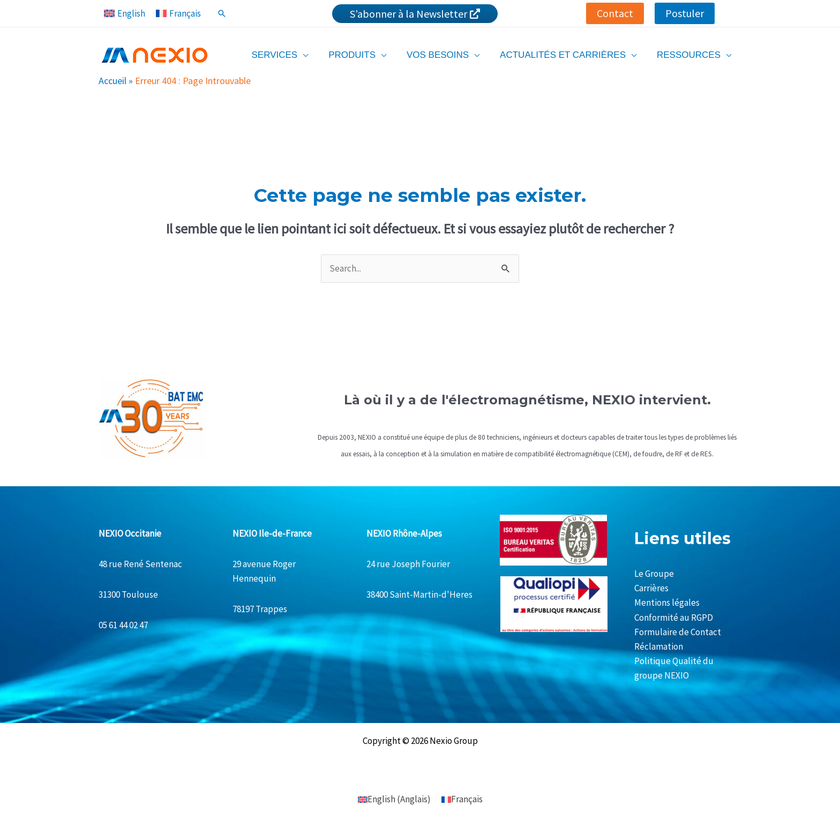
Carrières (651, 588)
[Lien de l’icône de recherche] (222, 13)
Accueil (112, 80)
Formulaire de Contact (677, 632)
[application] (312, 55)
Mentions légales (667, 602)
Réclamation (658, 646)
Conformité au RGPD (673, 617)
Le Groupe (654, 573)
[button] (615, 13)
